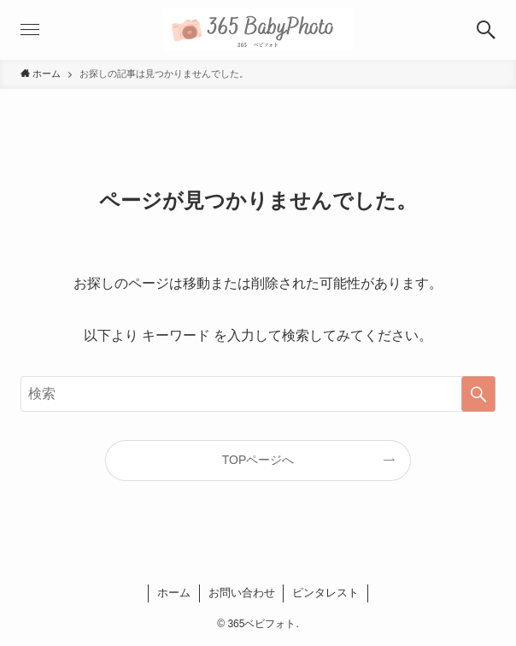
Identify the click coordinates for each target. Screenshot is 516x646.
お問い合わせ (241, 592)
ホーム (174, 592)
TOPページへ (258, 460)
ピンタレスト (325, 592)
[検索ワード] (258, 394)
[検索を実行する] (478, 394)
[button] (486, 30)
